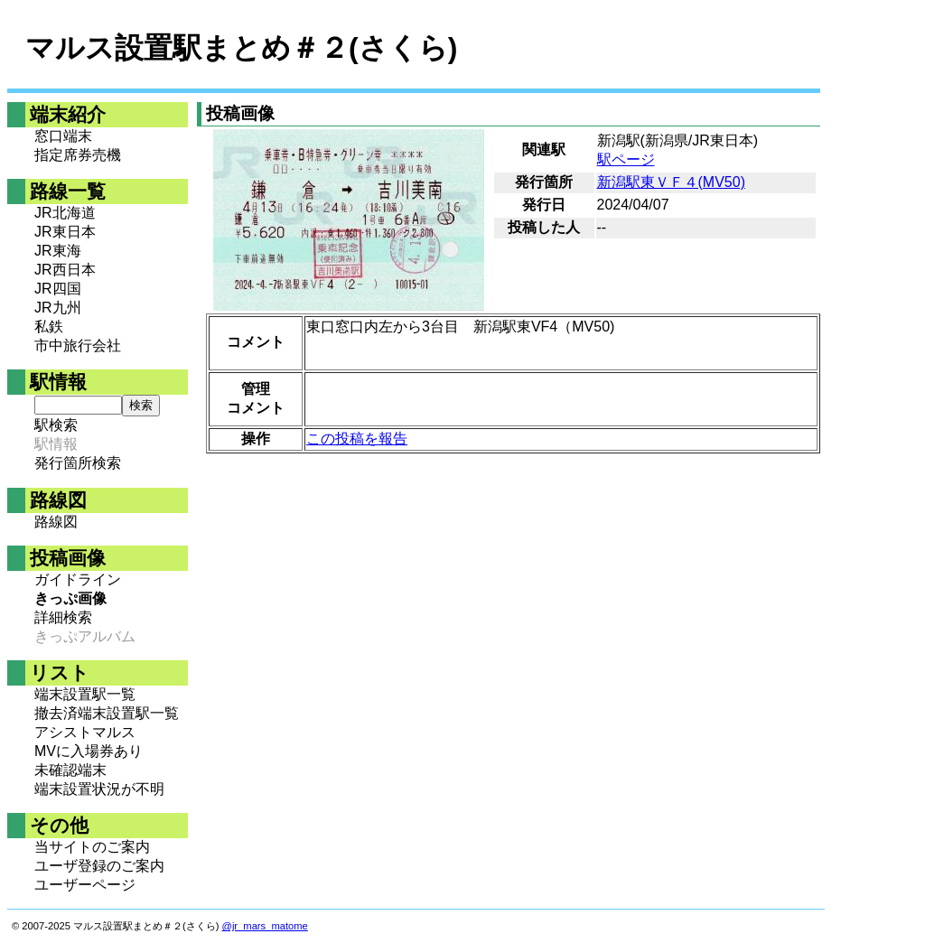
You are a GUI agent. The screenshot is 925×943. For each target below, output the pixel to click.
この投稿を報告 (356, 438)
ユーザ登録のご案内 (99, 865)
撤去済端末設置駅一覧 (106, 713)
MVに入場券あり (88, 751)
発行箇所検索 (77, 463)
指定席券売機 (77, 155)
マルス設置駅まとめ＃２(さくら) (241, 48)
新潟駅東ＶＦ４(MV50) (671, 182)
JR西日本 (65, 269)
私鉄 (48, 326)
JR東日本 (65, 231)
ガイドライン (77, 579)
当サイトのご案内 (92, 846)
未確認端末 (70, 770)
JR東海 (57, 250)
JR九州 (57, 307)
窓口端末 (63, 136)
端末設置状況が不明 (99, 789)
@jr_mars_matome (265, 925)
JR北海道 (65, 212)
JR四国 (57, 288)
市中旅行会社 (77, 345)
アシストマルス (84, 732)
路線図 (56, 521)
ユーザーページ (84, 884)
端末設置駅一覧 (84, 694)
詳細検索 (63, 617)
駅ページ (626, 159)
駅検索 (56, 425)
